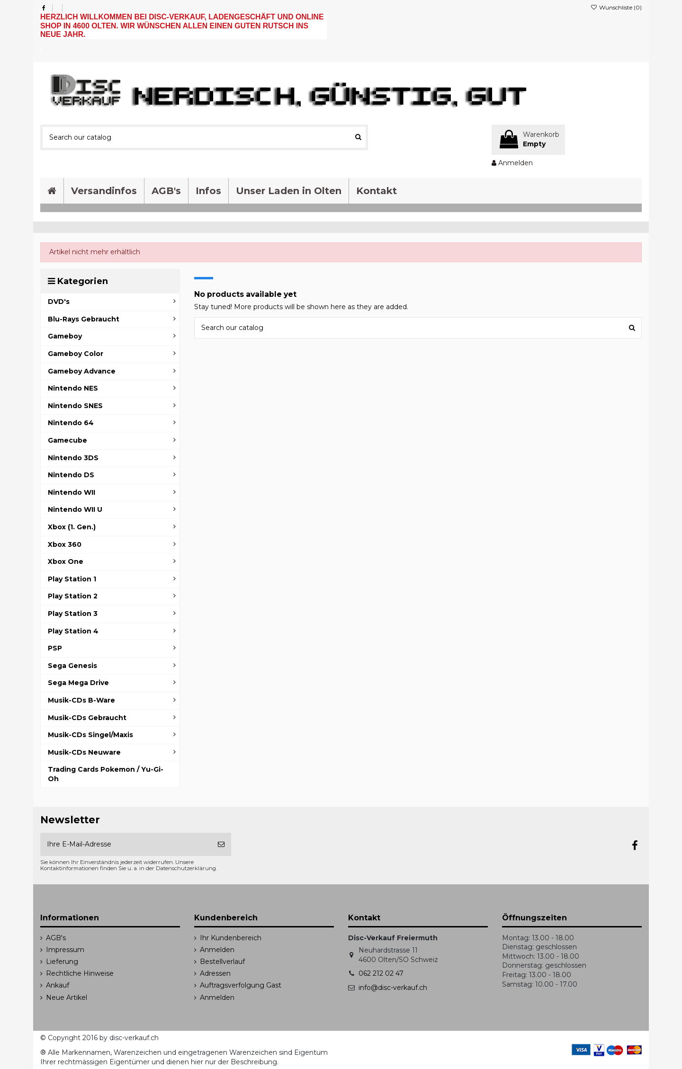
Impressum (65, 949)
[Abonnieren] (221, 844)
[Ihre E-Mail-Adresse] (125, 844)
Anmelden (217, 949)
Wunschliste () (616, 7)
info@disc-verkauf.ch (393, 987)
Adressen (215, 973)
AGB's (56, 938)
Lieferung (62, 961)
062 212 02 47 (381, 973)
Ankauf (57, 985)
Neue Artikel (66, 997)
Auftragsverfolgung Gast (240, 985)
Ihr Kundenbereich (230, 938)
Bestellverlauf (222, 961)
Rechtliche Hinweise (80, 973)
